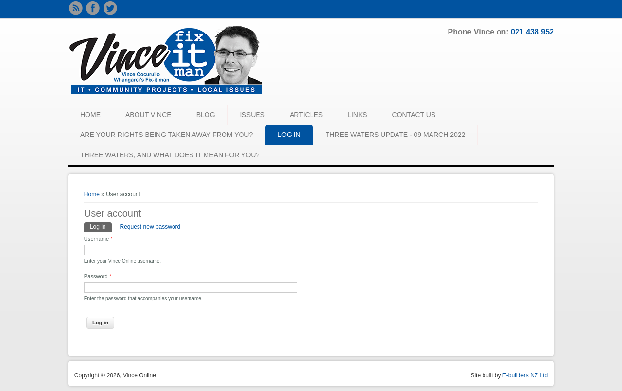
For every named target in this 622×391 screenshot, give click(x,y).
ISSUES (252, 115)
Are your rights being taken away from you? (166, 134)
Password (97, 276)
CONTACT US (414, 115)
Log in (101, 226)
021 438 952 (532, 32)
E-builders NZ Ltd (525, 375)
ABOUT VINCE (148, 115)
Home (92, 194)
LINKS (357, 115)
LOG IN (288, 134)
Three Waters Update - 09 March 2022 (396, 134)
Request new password (150, 226)
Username (98, 239)
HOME (90, 115)
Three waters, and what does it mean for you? (169, 155)
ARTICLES (306, 115)
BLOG (205, 115)
